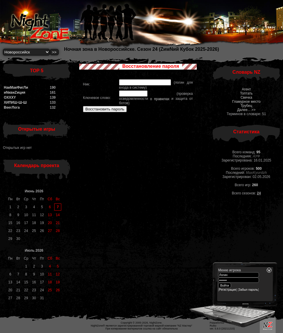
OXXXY (10, 97)
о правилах (160, 99)
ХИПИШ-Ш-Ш (15, 102)
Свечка (246, 97)
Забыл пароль (248, 289)
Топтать (246, 93)
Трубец (246, 106)
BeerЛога (12, 107)
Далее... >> (246, 110)
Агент (246, 89)
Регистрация (227, 289)
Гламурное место (246, 102)
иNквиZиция (14, 92)
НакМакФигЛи (16, 87)
